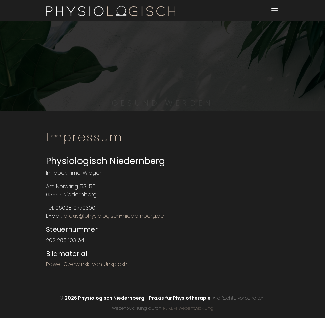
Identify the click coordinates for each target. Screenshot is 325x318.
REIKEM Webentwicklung (187, 308)
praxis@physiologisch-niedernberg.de (114, 216)
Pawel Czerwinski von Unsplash (86, 264)
